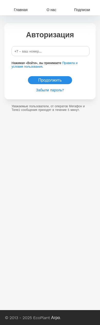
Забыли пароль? (50, 90)
